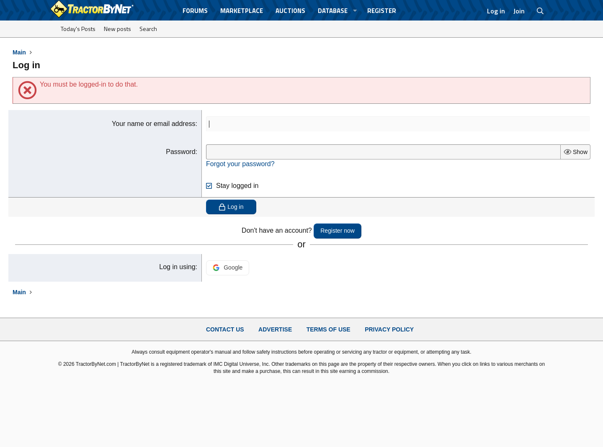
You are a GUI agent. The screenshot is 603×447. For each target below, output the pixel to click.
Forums (195, 10)
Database (333, 10)
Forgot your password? (240, 163)
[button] (355, 10)
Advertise (275, 329)
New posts (117, 28)
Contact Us (225, 329)
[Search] (540, 11)
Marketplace (241, 10)
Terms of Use (328, 329)
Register (381, 10)
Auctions (290, 10)
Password (180, 151)
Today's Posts (78, 28)
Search (148, 28)
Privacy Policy (389, 329)
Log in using (177, 266)
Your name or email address (154, 123)
